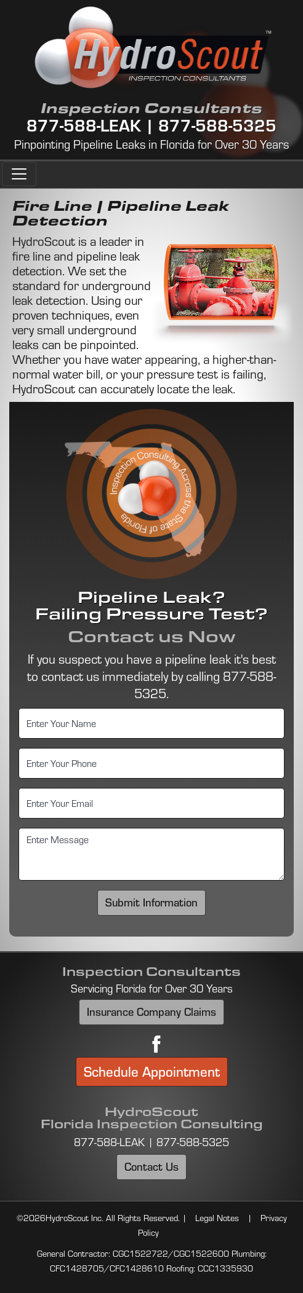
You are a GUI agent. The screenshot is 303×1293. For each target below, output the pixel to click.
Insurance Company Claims (151, 1011)
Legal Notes (217, 1218)
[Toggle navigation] (19, 174)
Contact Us (151, 1166)
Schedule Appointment (152, 1071)
